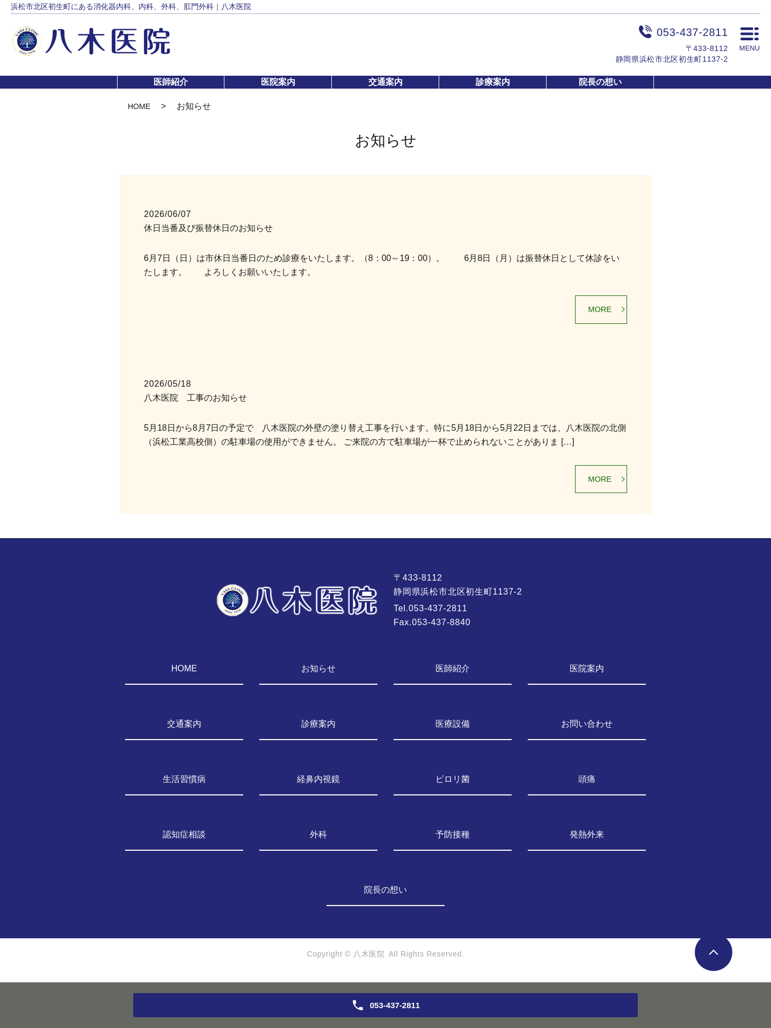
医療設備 (452, 728)
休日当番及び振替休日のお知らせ (208, 228)
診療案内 (493, 81)
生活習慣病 (184, 783)
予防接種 (452, 839)
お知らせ (318, 673)
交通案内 (385, 81)
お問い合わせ (587, 728)
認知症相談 (184, 839)
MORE (597, 310)
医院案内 (278, 81)
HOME (139, 106)
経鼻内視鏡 (318, 783)
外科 (318, 839)
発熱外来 (587, 839)
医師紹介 (171, 81)
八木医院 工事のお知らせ (195, 399)
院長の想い (600, 81)
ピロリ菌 (452, 783)
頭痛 (586, 783)
